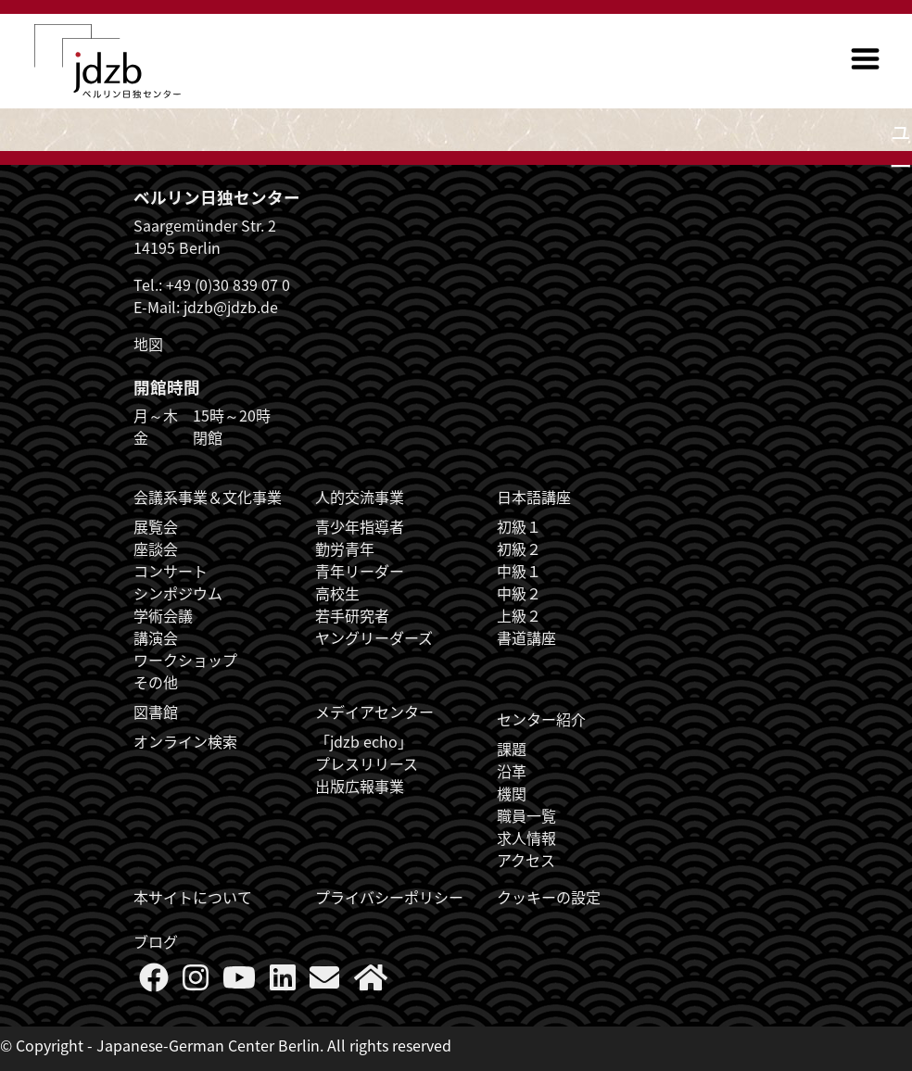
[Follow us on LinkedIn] (283, 982)
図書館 (155, 711)
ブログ (155, 941)
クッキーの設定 (549, 897)
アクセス (526, 860)
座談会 (155, 548)
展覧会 (155, 526)
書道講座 (526, 637)
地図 (148, 344)
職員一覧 (526, 815)
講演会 (155, 637)
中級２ (519, 593)
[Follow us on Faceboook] (154, 982)
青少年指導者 (359, 526)
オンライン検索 (185, 741)
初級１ (519, 526)
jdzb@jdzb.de (231, 307)
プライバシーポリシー (389, 897)
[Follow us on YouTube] (239, 982)
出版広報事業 (359, 786)
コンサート (170, 571)
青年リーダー (359, 571)
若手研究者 (352, 615)
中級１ (519, 571)
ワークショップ (185, 660)
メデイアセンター (374, 711)
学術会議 (163, 615)
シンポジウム (177, 593)
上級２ (519, 615)
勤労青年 (344, 548)
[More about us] (370, 982)
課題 (511, 748)
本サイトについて (192, 897)
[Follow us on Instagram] (196, 982)
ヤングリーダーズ (374, 637)
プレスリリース (366, 763)
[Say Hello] (324, 982)
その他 (155, 682)
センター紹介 (541, 719)
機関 (511, 793)
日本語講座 (534, 496)
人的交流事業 (359, 496)
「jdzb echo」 (363, 741)
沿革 (511, 771)
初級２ (519, 548)
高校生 (337, 593)
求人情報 (526, 837)
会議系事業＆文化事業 (207, 496)
